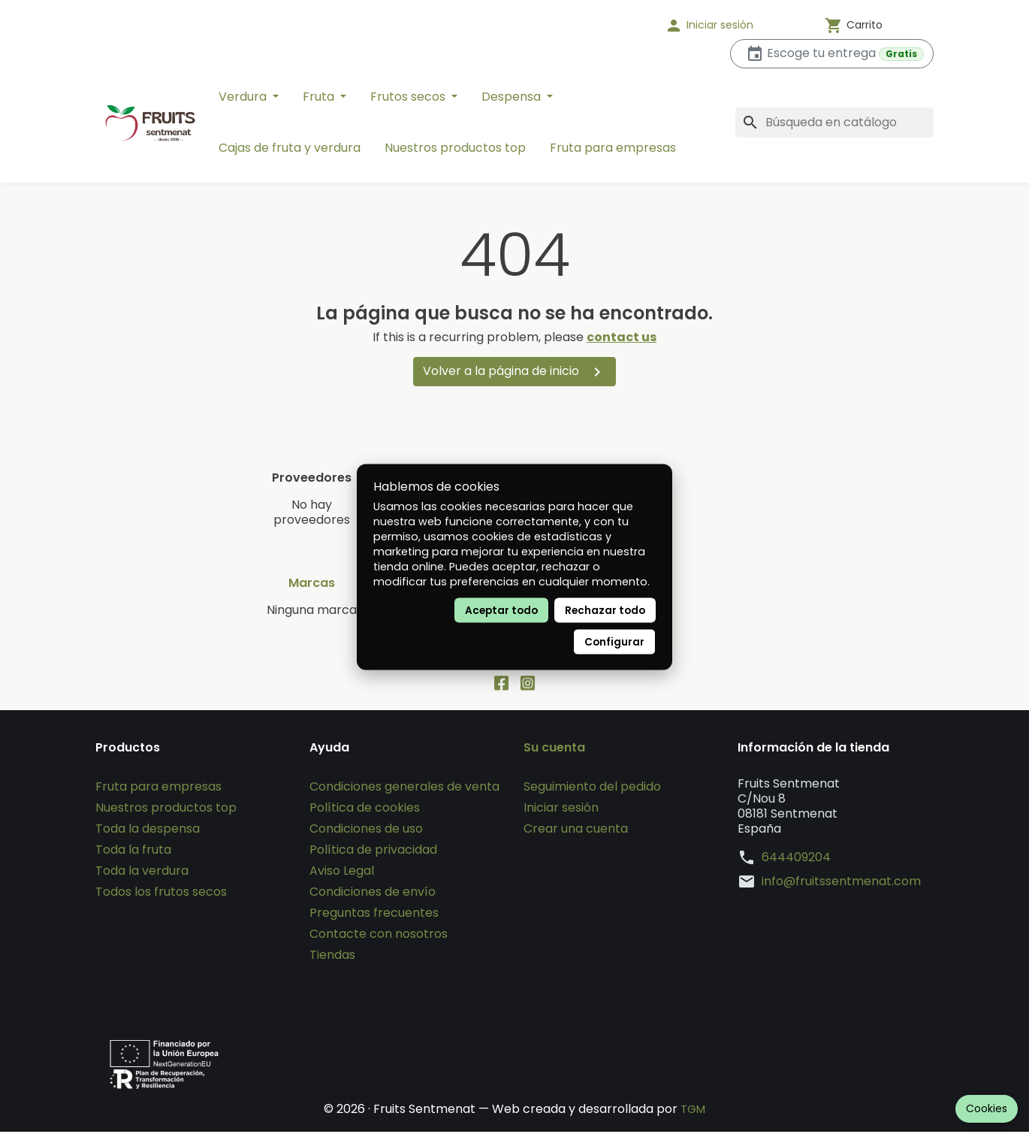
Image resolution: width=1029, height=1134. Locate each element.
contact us (621, 337)
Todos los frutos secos (161, 894)
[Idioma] (604, 25)
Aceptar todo (501, 610)
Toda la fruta (133, 851)
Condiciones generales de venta (404, 788)
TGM (693, 1111)
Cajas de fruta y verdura (290, 147)
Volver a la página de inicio (514, 371)
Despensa (512, 96)
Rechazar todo (605, 610)
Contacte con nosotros (378, 936)
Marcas (311, 583)
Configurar (614, 642)
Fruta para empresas (613, 147)
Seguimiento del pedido (592, 788)
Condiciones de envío (372, 894)
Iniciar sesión (561, 809)
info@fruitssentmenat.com (841, 883)
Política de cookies (364, 809)
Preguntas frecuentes (374, 915)
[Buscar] (834, 122)
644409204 (796, 859)
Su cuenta (554, 750)
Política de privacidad (373, 851)
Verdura (244, 96)
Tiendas (332, 957)
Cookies (986, 1108)
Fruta (320, 96)
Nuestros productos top (455, 147)
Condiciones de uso (366, 830)
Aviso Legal (341, 872)
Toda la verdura (142, 872)
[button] (728, 25)
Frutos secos (409, 96)
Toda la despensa (147, 830)
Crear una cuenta (576, 830)
